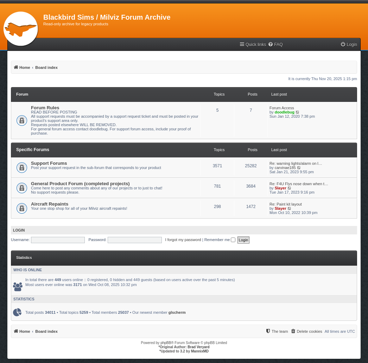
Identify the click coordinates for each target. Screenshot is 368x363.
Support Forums (49, 163)
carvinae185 (285, 168)
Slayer (280, 188)
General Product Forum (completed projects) (80, 183)
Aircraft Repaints (49, 204)
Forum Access (281, 108)
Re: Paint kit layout (285, 204)
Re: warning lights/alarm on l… (295, 163)
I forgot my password (183, 240)
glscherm (177, 312)
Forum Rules (45, 107)
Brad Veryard (198, 347)
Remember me (220, 240)
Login (19, 230)
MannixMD (200, 351)
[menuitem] (275, 45)
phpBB (165, 343)
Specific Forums (32, 149)
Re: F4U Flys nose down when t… (298, 184)
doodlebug (284, 112)
